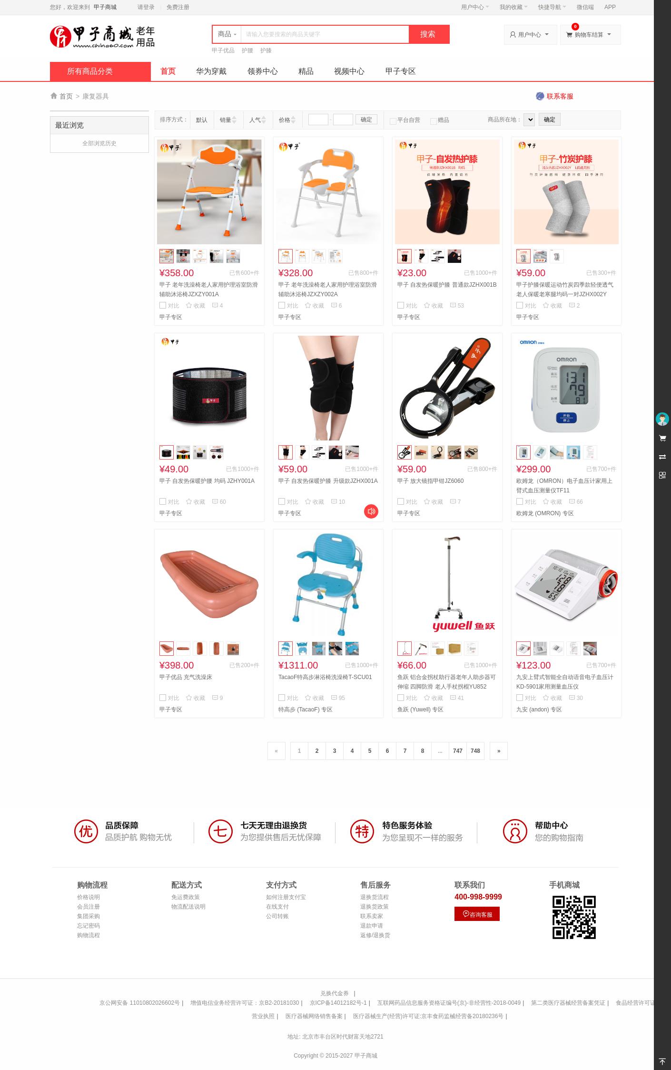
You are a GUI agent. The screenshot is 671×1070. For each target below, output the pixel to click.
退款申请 (371, 925)
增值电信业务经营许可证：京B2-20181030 (244, 1003)
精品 (306, 71)
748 (475, 751)
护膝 (266, 50)
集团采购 (88, 916)
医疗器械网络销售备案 (314, 1016)
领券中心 (262, 71)
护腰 (247, 50)
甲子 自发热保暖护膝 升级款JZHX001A (328, 481)
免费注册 (178, 7)
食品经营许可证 (636, 1003)
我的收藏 (514, 7)
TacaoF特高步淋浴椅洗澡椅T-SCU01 (325, 677)
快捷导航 (552, 7)
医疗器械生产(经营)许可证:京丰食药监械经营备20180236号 (428, 1016)
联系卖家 (371, 916)
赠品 (439, 120)
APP (610, 7)
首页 (168, 71)
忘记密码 (88, 925)
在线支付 (277, 906)
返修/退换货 (375, 935)
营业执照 (263, 1016)
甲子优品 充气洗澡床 (185, 677)
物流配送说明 (188, 906)
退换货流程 (374, 897)
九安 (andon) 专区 (539, 709)
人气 (255, 120)
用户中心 (475, 7)
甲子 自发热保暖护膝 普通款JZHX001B (447, 284)
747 (458, 751)
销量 (225, 120)
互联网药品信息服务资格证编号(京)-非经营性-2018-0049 (449, 1003)
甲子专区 (400, 71)
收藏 (195, 305)
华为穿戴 (211, 71)
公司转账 (277, 916)
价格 (284, 120)
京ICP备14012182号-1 (338, 1003)
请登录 (146, 7)
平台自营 (405, 120)
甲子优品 (223, 50)
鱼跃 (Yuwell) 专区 (420, 709)
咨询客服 (477, 914)
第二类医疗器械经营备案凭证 (568, 1003)
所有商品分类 (90, 71)
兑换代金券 (334, 993)
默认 (201, 120)
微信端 (585, 7)
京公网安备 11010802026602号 (139, 1003)
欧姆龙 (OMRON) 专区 (545, 513)
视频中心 (349, 71)
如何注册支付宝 (286, 897)
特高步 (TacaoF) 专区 (305, 709)
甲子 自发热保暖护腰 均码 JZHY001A (207, 481)
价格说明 (88, 897)
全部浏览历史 (99, 143)
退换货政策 (374, 906)
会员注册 (88, 906)
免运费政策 (185, 897)
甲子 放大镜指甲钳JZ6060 (430, 481)
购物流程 (88, 935)
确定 (366, 119)
